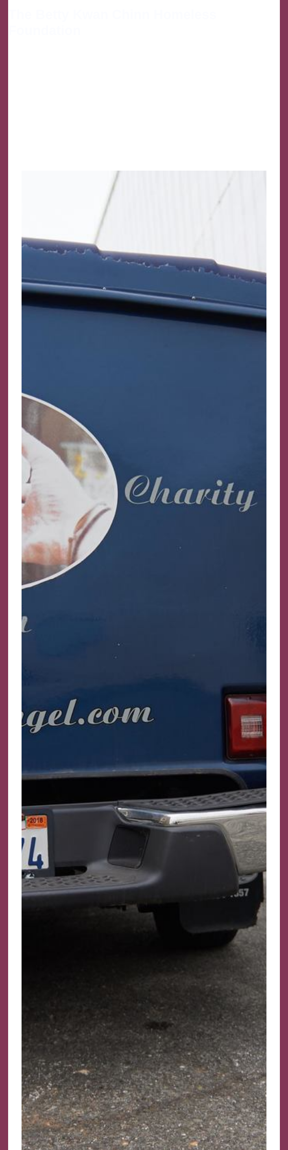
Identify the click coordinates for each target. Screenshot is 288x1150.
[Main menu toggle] (271, 22)
